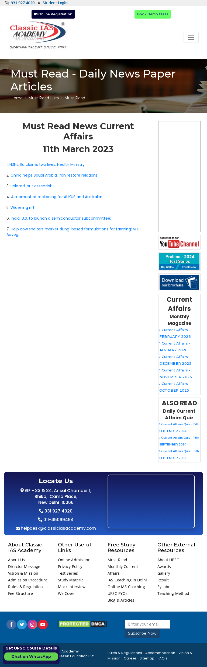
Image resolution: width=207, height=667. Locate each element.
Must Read (117, 559)
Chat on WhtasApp (31, 656)
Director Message (24, 566)
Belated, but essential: (31, 186)
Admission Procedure (27, 579)
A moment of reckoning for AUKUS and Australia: (56, 196)
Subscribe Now (142, 633)
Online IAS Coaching (126, 586)
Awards (164, 566)
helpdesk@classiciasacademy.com (58, 528)
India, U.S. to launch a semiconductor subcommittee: (61, 218)
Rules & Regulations (125, 652)
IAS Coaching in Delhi (127, 579)
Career (130, 658)
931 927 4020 (19, 3)
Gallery (163, 573)
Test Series (68, 573)
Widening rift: (23, 207)
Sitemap (147, 658)
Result (163, 579)
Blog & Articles (121, 600)
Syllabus (165, 586)
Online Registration (53, 14)
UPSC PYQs (117, 593)
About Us (16, 559)
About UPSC (168, 559)
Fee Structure (20, 593)
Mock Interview (72, 586)
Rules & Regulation (25, 586)
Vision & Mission (23, 573)
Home (17, 98)
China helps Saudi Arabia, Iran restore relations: (54, 175)
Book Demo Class (152, 14)
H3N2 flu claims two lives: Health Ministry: (47, 164)
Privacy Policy (70, 566)
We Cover (66, 593)
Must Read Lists (43, 98)
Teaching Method (173, 593)
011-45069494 (58, 520)
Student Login (52, 3)
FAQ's (162, 658)
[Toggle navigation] (191, 37)
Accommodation (160, 652)
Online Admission (74, 559)
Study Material (71, 579)
